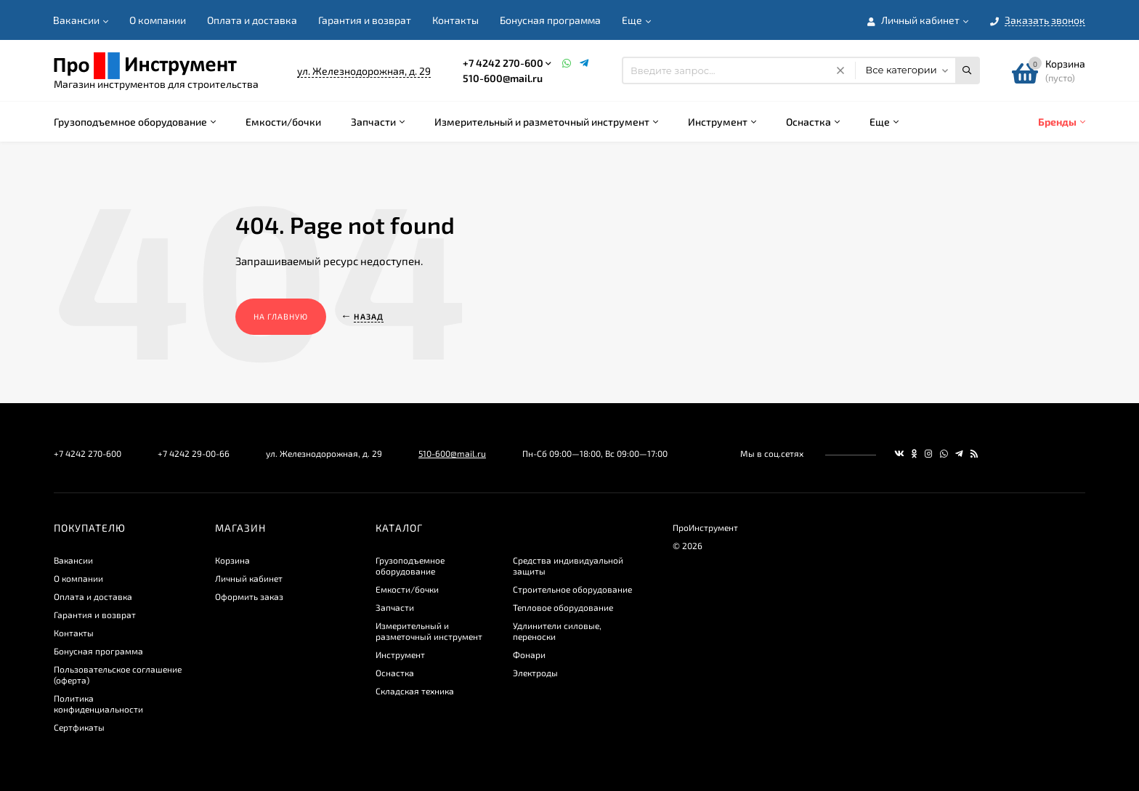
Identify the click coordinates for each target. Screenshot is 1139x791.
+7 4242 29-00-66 (194, 453)
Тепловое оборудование (563, 607)
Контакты (455, 20)
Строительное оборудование (572, 589)
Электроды (535, 673)
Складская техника (415, 691)
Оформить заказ (249, 596)
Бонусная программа (550, 20)
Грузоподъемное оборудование (410, 565)
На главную (281, 316)
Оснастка (395, 673)
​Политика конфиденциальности (98, 703)
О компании (157, 20)
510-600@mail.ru (503, 78)
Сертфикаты (79, 727)
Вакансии (76, 20)
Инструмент (400, 654)
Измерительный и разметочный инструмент (429, 630)
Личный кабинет (249, 578)
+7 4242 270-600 (503, 63)
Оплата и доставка (252, 20)
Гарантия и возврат (364, 20)
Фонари (529, 654)
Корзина (232, 560)
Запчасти (395, 607)
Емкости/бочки (407, 589)
